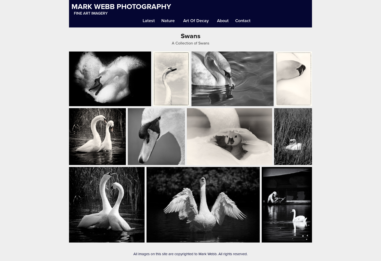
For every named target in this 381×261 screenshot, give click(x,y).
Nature (168, 20)
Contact (243, 20)
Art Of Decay (196, 20)
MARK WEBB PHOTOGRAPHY (121, 6)
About (223, 20)
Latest (149, 20)
